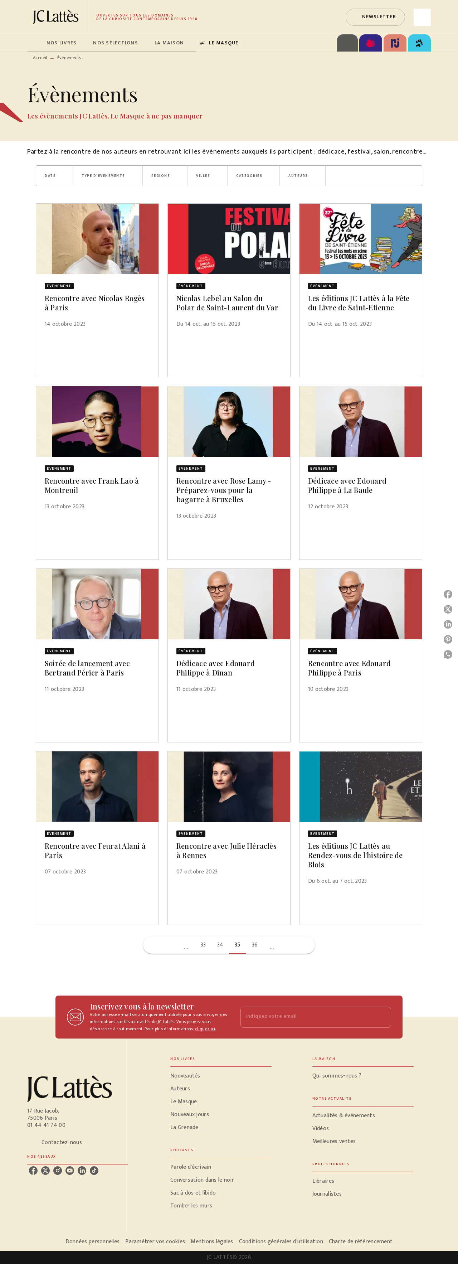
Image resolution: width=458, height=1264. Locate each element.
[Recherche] (422, 17)
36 (255, 945)
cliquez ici (205, 1028)
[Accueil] (57, 17)
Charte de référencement (361, 1241)
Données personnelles (92, 1241)
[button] (375, 17)
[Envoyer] (382, 1017)
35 (237, 945)
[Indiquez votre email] (306, 1017)
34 (220, 945)
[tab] (34, 43)
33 (203, 945)
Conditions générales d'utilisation (281, 1241)
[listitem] (33, 1170)
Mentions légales (212, 1241)
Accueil (40, 57)
